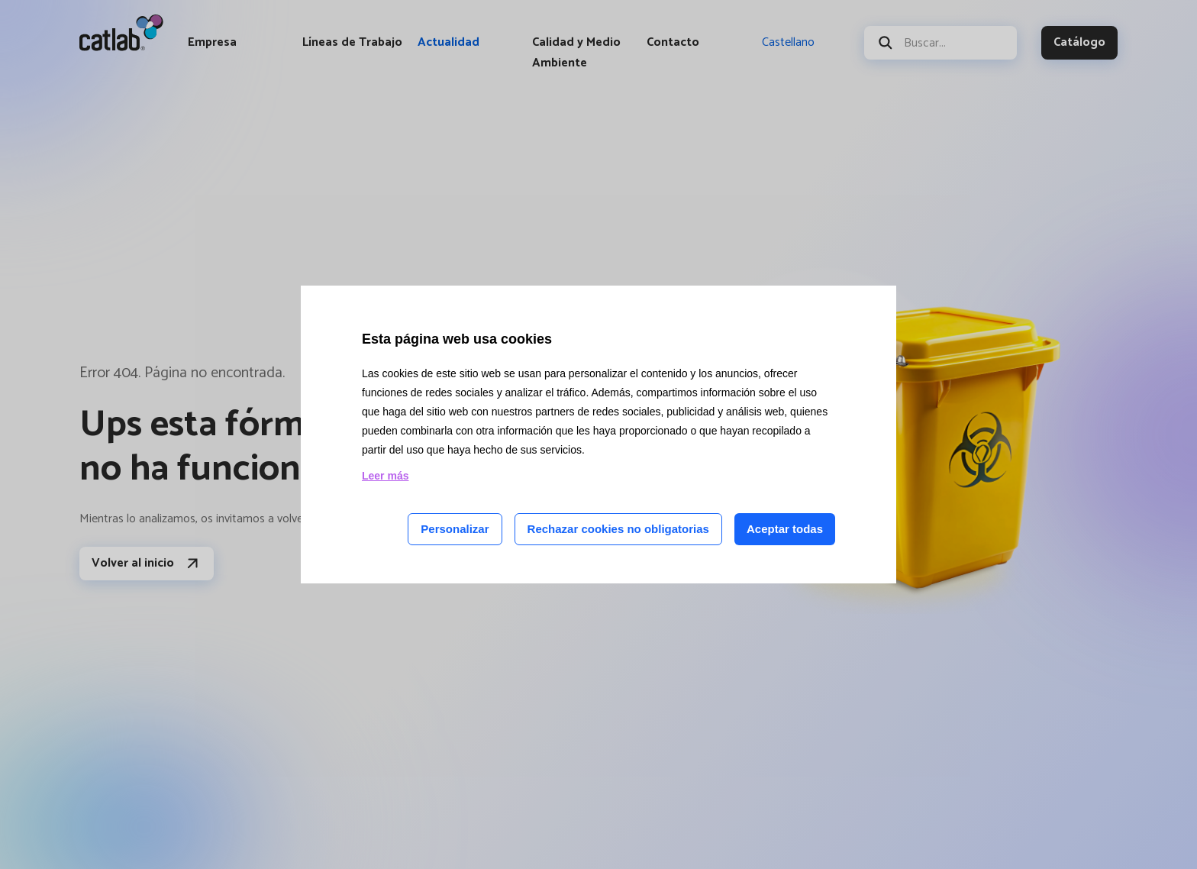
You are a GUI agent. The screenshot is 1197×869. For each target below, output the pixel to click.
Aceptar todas (785, 528)
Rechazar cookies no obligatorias (618, 528)
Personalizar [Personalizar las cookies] (455, 528)
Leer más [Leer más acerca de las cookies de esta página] (385, 476)
